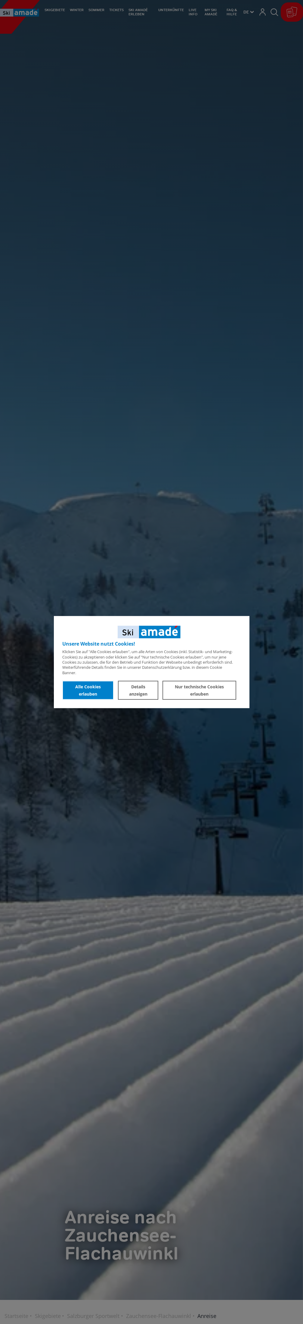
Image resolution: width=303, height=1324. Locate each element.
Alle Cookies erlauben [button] (88, 690)
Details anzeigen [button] (138, 690)
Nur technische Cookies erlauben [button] (199, 690)
